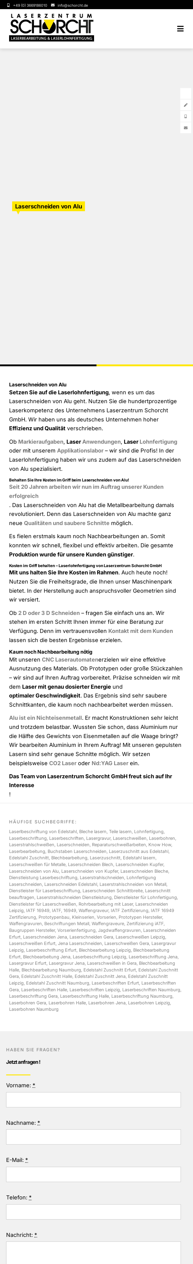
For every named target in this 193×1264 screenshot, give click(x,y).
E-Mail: (19, 1160)
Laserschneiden (73, 844)
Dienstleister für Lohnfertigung (145, 897)
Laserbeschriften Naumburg (151, 989)
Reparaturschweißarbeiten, (120, 844)
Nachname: (25, 1123)
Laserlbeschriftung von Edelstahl (43, 831)
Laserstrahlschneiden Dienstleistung (74, 897)
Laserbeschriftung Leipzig (99, 956)
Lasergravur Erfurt (27, 963)
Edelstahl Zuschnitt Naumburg (57, 982)
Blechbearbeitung (69, 857)
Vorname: (22, 1085)
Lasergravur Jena (67, 963)
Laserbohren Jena (107, 1002)
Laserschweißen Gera (126, 943)
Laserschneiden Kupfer (139, 864)
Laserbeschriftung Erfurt (51, 950)
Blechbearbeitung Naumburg (51, 969)
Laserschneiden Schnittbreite (113, 890)
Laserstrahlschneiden (102, 877)
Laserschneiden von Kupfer (89, 871)
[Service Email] (69, 5)
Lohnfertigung (158, 441)
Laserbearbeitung (27, 851)
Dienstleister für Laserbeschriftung (44, 890)
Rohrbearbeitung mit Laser (106, 904)
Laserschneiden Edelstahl (70, 884)
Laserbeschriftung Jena (153, 956)
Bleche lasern (93, 831)
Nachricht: (23, 1235)
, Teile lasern (119, 831)
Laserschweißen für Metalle (37, 864)
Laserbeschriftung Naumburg (141, 996)
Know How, (160, 844)
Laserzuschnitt (105, 857)
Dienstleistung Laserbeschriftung (43, 877)
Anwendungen (101, 441)
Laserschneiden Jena (45, 936)
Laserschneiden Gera (91, 936)
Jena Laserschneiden (80, 943)
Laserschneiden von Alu (34, 871)
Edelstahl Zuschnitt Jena (100, 976)
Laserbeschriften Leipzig (94, 989)
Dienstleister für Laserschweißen (42, 904)
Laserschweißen (130, 838)
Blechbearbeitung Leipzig (105, 950)
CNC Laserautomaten (70, 659)
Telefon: (20, 1197)
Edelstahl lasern (139, 857)
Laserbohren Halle (67, 1002)
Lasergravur (98, 838)
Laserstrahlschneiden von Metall (133, 884)
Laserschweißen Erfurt (32, 943)
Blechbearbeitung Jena (46, 956)
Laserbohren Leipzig (149, 1002)
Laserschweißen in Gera (112, 963)
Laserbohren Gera (27, 1002)
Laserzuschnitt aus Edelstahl (138, 851)
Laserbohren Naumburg (34, 1009)
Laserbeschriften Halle (44, 989)
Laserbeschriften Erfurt (115, 982)
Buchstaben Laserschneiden (77, 851)
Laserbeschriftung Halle (84, 996)
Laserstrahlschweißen (31, 844)
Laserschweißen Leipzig (140, 936)
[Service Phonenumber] (26, 5)
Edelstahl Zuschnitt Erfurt (109, 969)
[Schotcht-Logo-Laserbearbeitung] (51, 16)
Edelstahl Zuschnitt (29, 857)
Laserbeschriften (66, 838)
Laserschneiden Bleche (144, 871)
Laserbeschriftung (28, 838)
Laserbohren (162, 838)
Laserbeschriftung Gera (33, 996)
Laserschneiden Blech (90, 864)
